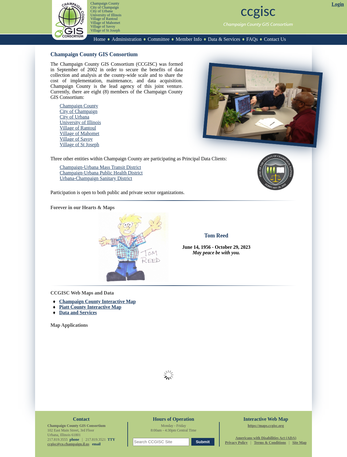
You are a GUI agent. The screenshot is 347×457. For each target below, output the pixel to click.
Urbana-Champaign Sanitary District (96, 178)
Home (100, 39)
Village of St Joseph (79, 144)
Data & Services (224, 39)
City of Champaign (79, 111)
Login (338, 4)
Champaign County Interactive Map (97, 301)
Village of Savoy (76, 139)
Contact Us (275, 39)
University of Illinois (80, 122)
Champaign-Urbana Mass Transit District (100, 167)
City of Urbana (74, 116)
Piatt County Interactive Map (90, 307)
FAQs (252, 39)
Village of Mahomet (79, 133)
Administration (127, 39)
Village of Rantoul (78, 128)
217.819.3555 (57, 439)
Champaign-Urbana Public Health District (101, 172)
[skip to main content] (21, 2)
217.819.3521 (96, 439)
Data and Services (78, 312)
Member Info (189, 39)
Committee (159, 39)
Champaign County (79, 105)
